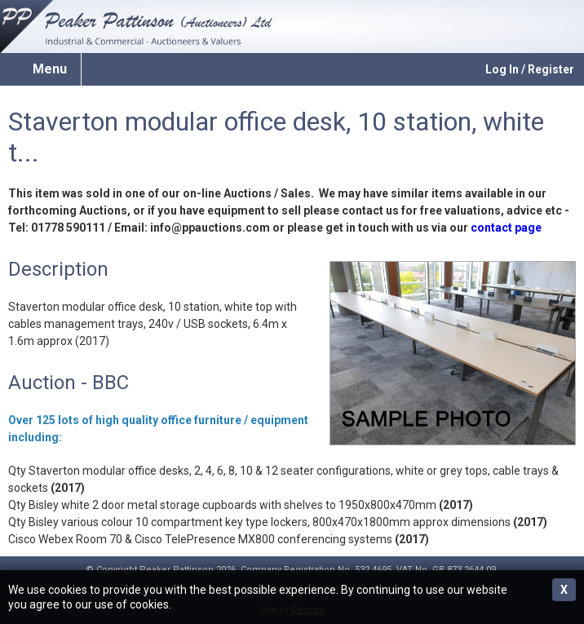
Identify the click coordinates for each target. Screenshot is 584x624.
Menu (50, 69)
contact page (506, 227)
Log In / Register (529, 69)
